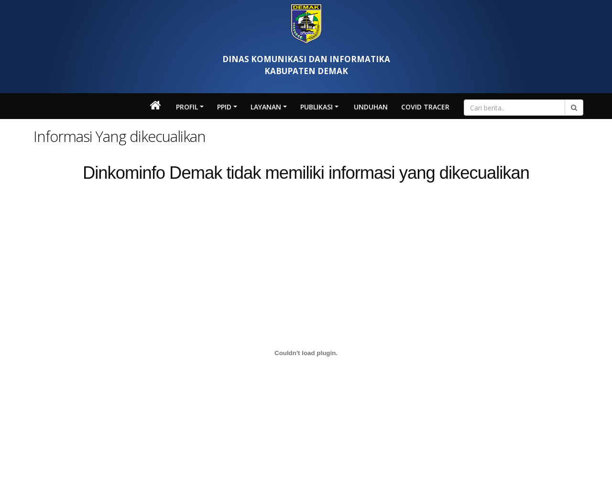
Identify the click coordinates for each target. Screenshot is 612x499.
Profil (187, 106)
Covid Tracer (425, 106)
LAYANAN (266, 106)
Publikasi (316, 106)
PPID (224, 106)
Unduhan (371, 106)
